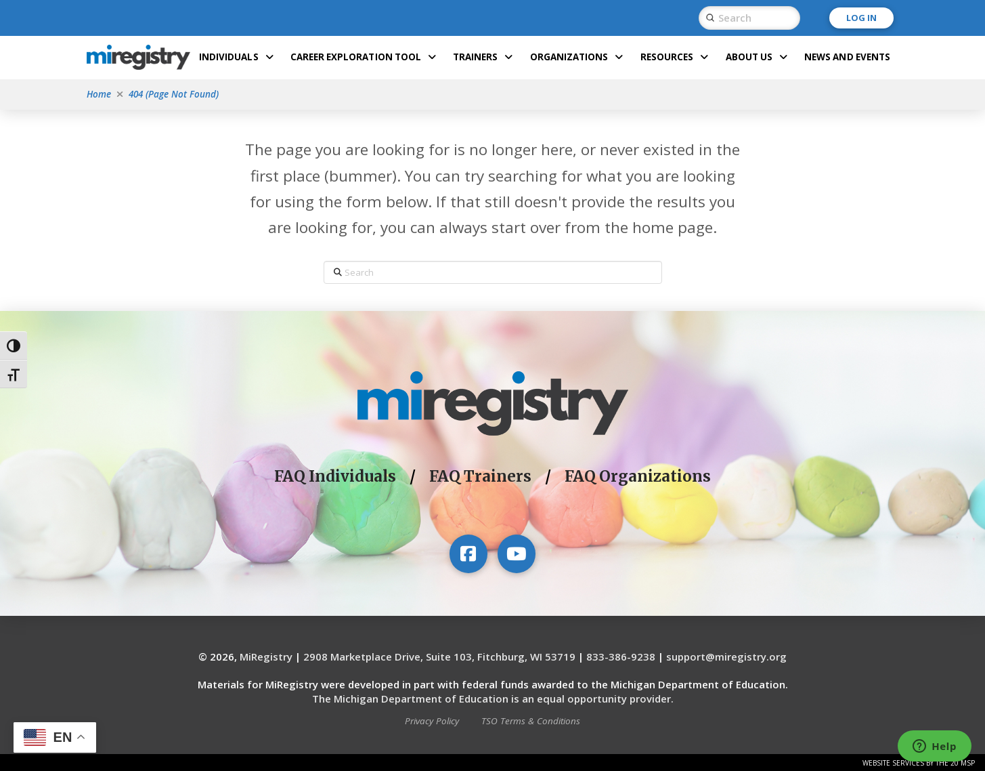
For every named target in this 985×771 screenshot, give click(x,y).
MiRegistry (266, 656)
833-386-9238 (620, 656)
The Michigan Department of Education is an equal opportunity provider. (493, 698)
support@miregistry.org (726, 656)
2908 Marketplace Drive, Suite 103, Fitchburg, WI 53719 (439, 656)
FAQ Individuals (335, 476)
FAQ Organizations (638, 476)
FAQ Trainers (480, 476)
